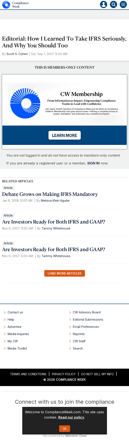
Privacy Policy (64, 374)
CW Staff (79, 341)
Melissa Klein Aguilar (55, 200)
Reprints (79, 334)
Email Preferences (86, 326)
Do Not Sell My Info (97, 374)
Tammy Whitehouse (56, 228)
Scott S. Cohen (17, 54)
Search (78, 348)
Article (8, 188)
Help (11, 319)
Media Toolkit (17, 348)
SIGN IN (93, 163)
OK (64, 428)
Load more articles (65, 273)
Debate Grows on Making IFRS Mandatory (50, 194)
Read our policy (71, 417)
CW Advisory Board (87, 312)
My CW (13, 341)
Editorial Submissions (88, 319)
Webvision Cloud (75, 435)
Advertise (14, 326)
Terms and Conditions (28, 374)
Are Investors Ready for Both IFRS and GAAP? (53, 221)
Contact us (15, 312)
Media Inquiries (18, 334)
